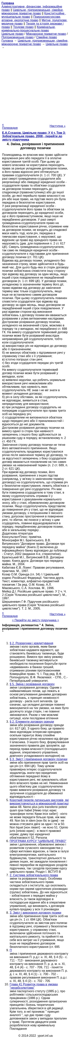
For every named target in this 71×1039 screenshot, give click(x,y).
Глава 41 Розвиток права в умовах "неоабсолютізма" (34, 986)
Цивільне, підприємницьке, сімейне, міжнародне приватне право (33, 11)
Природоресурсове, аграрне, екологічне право (31, 18)
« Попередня (10, 126)
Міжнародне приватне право (46, 33)
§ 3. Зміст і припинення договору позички (38, 759)
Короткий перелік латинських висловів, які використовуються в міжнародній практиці (39, 801)
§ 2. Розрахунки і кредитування (31, 643)
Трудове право (23, 27)
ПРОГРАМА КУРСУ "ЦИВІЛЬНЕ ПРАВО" (38, 841)
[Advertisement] (35, 84)
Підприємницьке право (18, 37)
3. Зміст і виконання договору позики (35, 912)
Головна (7, 40)
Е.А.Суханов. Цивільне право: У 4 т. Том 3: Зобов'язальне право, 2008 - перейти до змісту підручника (34, 136)
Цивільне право (12, 33)
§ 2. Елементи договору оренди (32, 721)
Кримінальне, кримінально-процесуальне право (29, 28)
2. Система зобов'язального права (34, 875)
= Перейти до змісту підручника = (35, 620)
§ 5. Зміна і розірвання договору (32, 684)
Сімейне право (46, 37)
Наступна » (58, 126)
